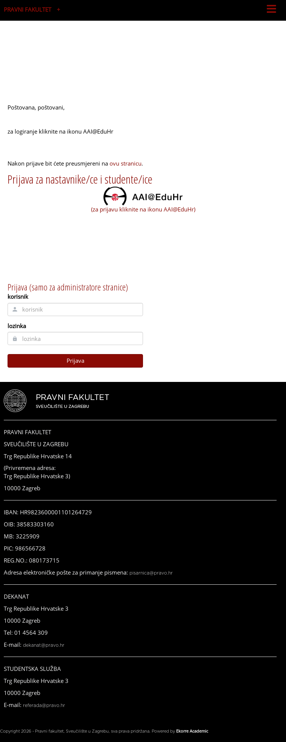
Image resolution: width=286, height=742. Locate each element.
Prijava (75, 360)
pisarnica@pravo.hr (151, 573)
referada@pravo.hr (44, 705)
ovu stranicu (125, 163)
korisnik (18, 296)
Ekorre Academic (192, 731)
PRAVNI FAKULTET (27, 9)
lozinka (17, 326)
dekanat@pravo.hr (43, 645)
